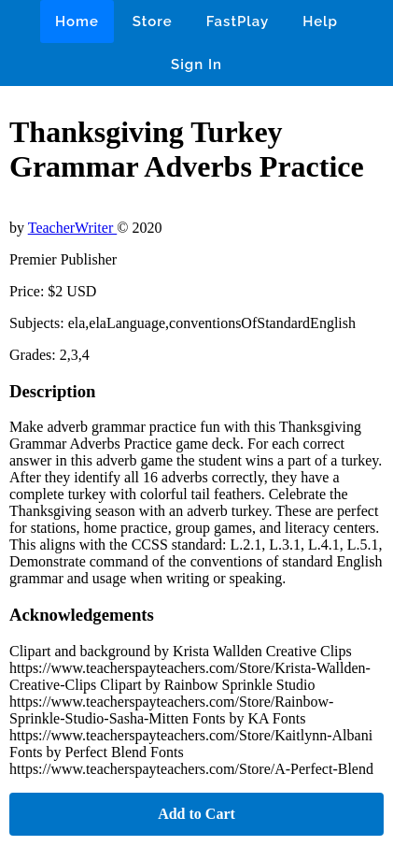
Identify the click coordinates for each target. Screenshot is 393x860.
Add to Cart (196, 814)
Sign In (196, 64)
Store (153, 21)
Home (77, 21)
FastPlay (238, 21)
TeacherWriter (73, 228)
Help (320, 21)
